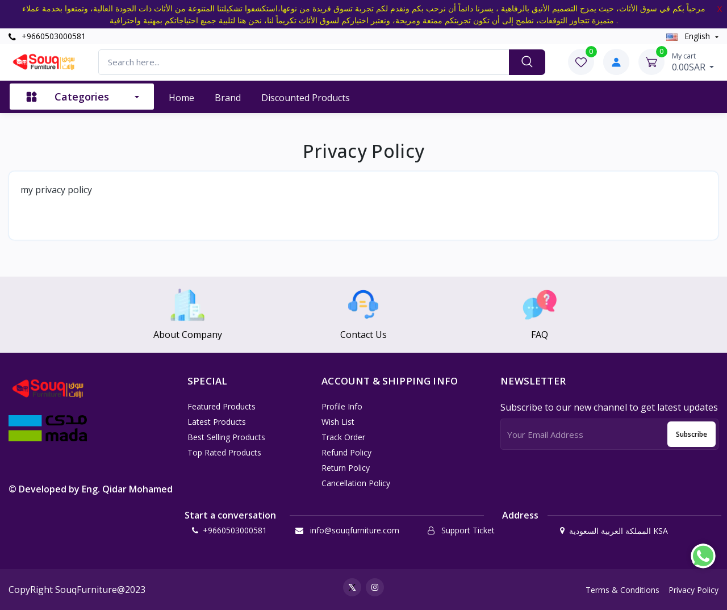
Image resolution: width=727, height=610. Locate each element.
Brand (228, 97)
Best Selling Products (226, 437)
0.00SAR (693, 62)
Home (181, 97)
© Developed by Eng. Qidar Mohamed (91, 489)
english (689, 36)
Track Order (343, 437)
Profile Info (341, 406)
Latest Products (216, 421)
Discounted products (305, 97)
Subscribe (691, 434)
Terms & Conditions (622, 589)
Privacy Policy (693, 589)
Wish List (337, 421)
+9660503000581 (47, 36)
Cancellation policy (355, 483)
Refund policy (346, 452)
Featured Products (221, 406)
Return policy (345, 467)
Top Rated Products (224, 452)
